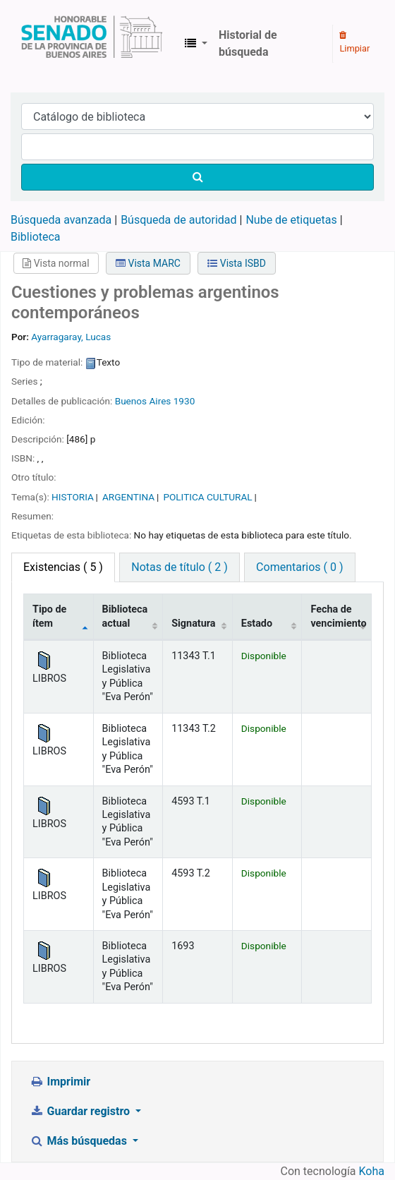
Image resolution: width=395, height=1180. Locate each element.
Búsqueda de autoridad (178, 220)
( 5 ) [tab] (63, 567)
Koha (371, 1171)
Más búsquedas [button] (80, 1141)
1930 (184, 401)
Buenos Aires (143, 401)
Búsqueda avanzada (61, 220)
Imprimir (60, 1081)
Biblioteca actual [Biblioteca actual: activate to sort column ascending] (125, 616)
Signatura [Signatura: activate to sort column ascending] (193, 624)
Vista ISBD (236, 263)
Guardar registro (81, 1111)
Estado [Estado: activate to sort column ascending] (256, 624)
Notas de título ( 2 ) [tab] (179, 567)
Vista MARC (148, 263)
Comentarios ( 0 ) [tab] (299, 567)
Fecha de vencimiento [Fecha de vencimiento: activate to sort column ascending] (338, 616)
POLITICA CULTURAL (207, 496)
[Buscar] (197, 177)
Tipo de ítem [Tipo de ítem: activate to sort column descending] (49, 616)
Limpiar (354, 42)
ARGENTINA (128, 496)
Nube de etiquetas (290, 220)
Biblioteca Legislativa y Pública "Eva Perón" (91, 44)
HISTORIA (72, 496)
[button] (196, 44)
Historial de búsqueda (248, 43)
